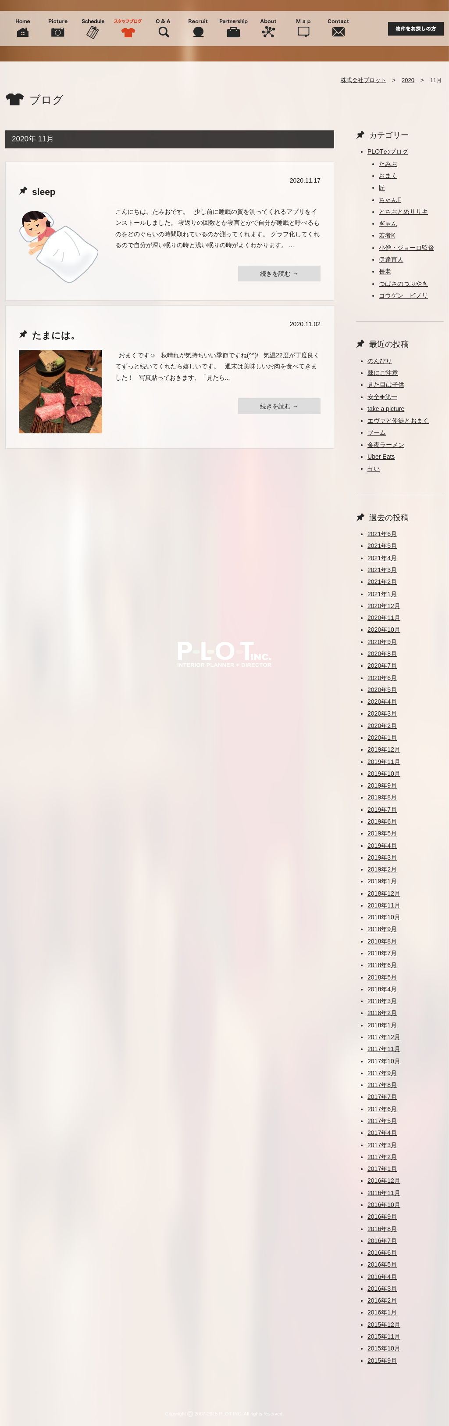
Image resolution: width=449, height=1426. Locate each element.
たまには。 (56, 335)
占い (373, 468)
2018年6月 (382, 965)
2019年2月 (382, 869)
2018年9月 (382, 929)
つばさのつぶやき (403, 283)
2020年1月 (382, 737)
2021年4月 (382, 558)
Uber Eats (381, 456)
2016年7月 (382, 1240)
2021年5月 (382, 545)
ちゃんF (390, 199)
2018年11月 (383, 905)
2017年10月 (383, 1061)
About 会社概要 (268, 28)
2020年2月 (382, 725)
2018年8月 (382, 941)
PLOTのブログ (387, 151)
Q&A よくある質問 (163, 28)
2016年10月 (383, 1204)
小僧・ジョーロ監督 (406, 247)
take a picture (385, 408)
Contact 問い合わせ (338, 28)
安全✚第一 (382, 396)
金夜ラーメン (385, 444)
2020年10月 (383, 629)
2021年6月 (382, 533)
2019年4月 (382, 845)
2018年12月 (383, 893)
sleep (44, 192)
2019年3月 (382, 857)
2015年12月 (383, 1324)
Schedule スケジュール (92, 28)
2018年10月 (383, 917)
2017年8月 (382, 1084)
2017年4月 (382, 1132)
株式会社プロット (363, 80)
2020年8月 (382, 653)
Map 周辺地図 (303, 28)
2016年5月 (382, 1264)
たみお (388, 163)
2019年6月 (382, 821)
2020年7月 (382, 665)
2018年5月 (382, 977)
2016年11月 (383, 1192)
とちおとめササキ (403, 211)
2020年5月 (382, 689)
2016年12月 (383, 1180)
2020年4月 (382, 701)
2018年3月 (382, 1001)
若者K (387, 235)
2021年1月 (382, 594)
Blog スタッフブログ (128, 28)
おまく (388, 175)
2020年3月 (382, 713)
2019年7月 (382, 809)
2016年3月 (382, 1288)
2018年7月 (382, 953)
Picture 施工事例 (57, 28)
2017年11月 (383, 1048)
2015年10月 (383, 1348)
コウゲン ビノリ (403, 295)
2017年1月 (382, 1168)
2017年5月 (382, 1120)
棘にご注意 (382, 372)
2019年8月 (382, 797)
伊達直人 (391, 259)
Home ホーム (22, 28)
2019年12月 (383, 749)
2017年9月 (382, 1073)
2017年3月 (382, 1145)
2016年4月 (382, 1276)
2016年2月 (382, 1300)
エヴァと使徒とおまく (398, 420)
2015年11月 (383, 1336)
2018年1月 (382, 1025)
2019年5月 (382, 833)
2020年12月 (383, 605)
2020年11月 (383, 617)
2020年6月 (382, 677)
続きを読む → (279, 273)
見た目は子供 (385, 384)
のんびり (379, 360)
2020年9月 (382, 641)
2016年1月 (382, 1312)
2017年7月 (382, 1096)
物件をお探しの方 (416, 29)
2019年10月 (383, 773)
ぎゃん (388, 223)
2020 (408, 80)
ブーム (376, 432)
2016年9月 (382, 1216)
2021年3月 (382, 569)
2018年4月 (382, 989)
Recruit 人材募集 (198, 28)
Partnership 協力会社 (233, 28)
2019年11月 (383, 761)
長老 (385, 271)
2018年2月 (382, 1012)
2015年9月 (382, 1360)
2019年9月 (382, 785)
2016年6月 (382, 1252)
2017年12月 (383, 1037)
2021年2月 (382, 581)
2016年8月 (382, 1228)
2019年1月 (382, 881)
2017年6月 (382, 1109)
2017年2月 (382, 1156)
